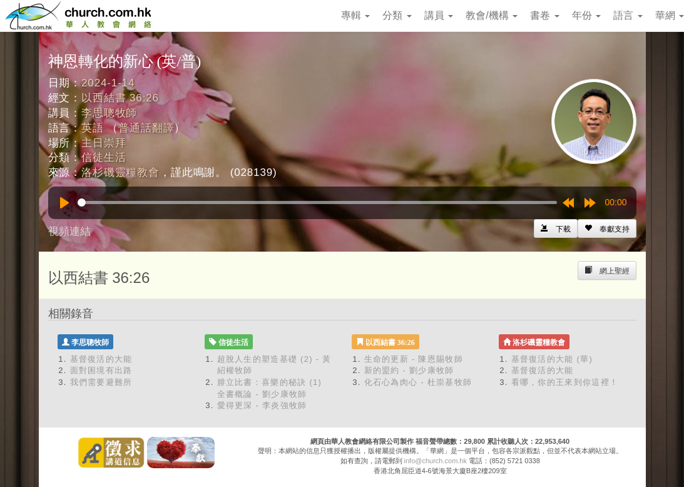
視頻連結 (69, 231)
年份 (586, 15)
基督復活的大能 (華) (552, 359)
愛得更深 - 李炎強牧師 (262, 405)
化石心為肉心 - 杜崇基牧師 (418, 382)
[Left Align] (607, 228)
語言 (627, 15)
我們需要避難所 (101, 382)
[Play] (64, 203)
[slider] (317, 202)
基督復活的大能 (101, 359)
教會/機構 (492, 15)
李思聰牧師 (109, 113)
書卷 (544, 15)
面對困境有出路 (101, 370)
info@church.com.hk (435, 460)
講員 (438, 15)
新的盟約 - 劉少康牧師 (409, 370)
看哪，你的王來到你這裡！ (565, 382)
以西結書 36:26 (120, 98)
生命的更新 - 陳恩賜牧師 (413, 359)
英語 (92, 128)
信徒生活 (103, 157)
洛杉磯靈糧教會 (120, 172)
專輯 (355, 15)
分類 (396, 15)
